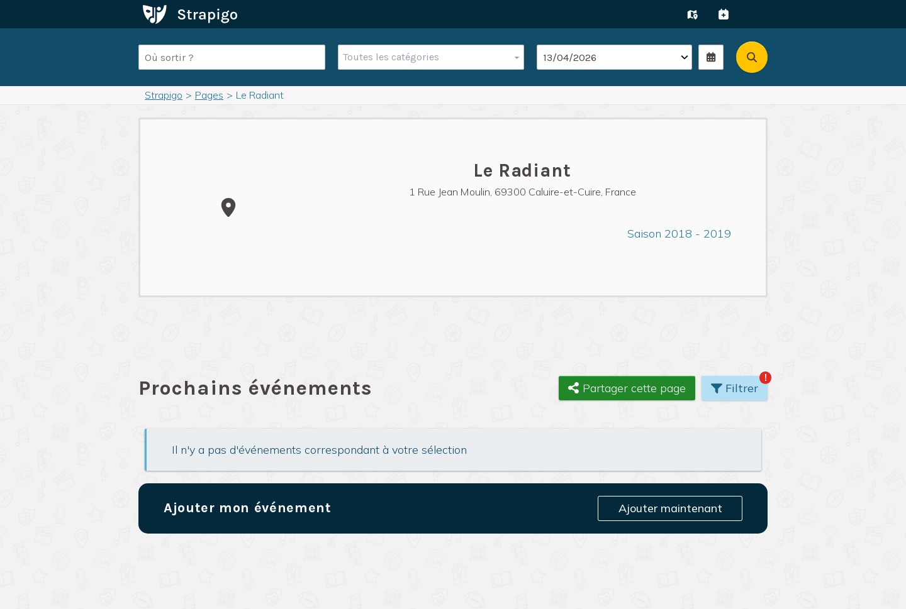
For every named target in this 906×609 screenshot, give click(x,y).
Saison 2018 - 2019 (679, 233)
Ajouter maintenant (670, 508)
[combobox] (428, 57)
